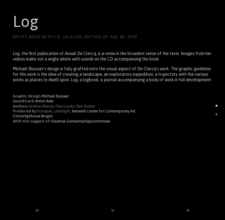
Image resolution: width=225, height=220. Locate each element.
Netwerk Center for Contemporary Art (103, 111)
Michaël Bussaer (55, 96)
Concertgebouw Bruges (33, 116)
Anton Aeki (44, 101)
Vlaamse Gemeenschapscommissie (80, 121)
